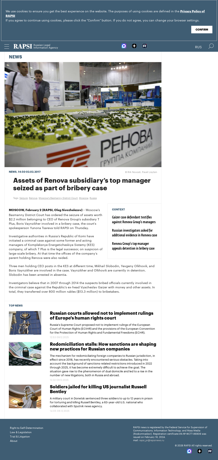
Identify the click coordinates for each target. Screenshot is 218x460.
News (15, 57)
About (13, 440)
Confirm (202, 29)
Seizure (23, 198)
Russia (93, 198)
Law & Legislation (21, 432)
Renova (33, 198)
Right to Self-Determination (26, 427)
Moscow (83, 198)
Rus (198, 46)
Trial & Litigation (20, 436)
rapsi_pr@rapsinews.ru (151, 440)
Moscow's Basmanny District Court (58, 198)
